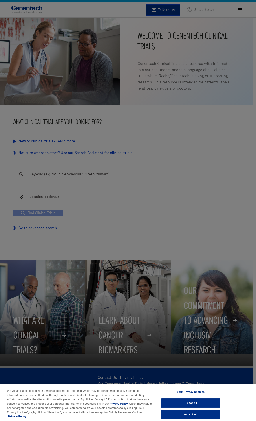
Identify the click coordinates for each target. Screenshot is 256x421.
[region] (128, 402)
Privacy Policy (119, 403)
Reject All (191, 402)
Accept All (190, 414)
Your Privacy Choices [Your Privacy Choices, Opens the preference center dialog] (191, 391)
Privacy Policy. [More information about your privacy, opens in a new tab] (17, 416)
